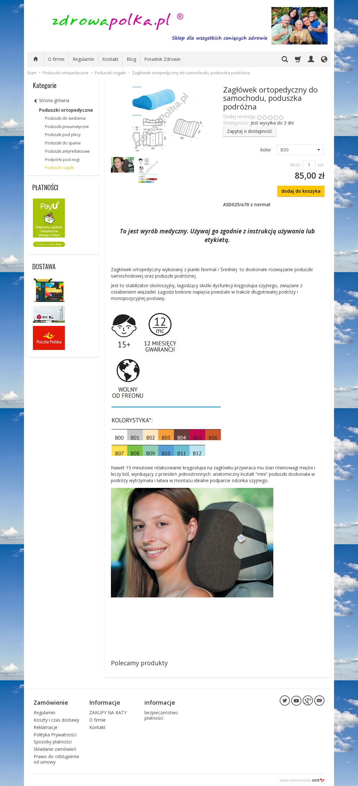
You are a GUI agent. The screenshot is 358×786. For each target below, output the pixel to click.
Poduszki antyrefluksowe (67, 151)
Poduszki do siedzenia (65, 118)
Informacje (104, 702)
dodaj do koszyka (301, 191)
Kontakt (110, 59)
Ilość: (295, 165)
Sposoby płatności (53, 741)
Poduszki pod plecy (63, 134)
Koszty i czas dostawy (56, 719)
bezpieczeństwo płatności (161, 714)
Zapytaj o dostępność (249, 131)
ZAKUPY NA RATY (108, 712)
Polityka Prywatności (55, 734)
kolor (266, 150)
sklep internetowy (302, 779)
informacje (159, 702)
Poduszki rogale (59, 167)
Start (31, 73)
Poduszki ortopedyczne (66, 110)
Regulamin (83, 59)
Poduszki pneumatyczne (67, 126)
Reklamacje (46, 726)
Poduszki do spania (63, 143)
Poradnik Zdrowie (162, 59)
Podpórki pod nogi (62, 159)
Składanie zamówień (55, 748)
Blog (131, 59)
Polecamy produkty (139, 663)
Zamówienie (51, 702)
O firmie (56, 59)
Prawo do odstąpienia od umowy (56, 758)
